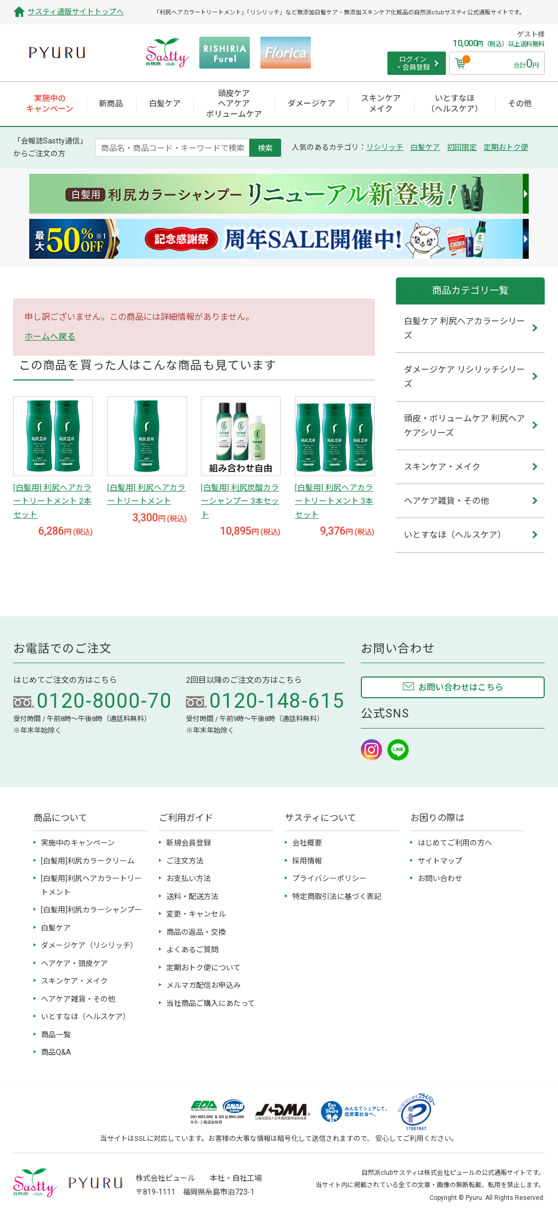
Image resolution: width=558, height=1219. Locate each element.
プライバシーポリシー (329, 878)
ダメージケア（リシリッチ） (89, 945)
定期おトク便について (203, 967)
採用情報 (307, 861)
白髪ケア (425, 147)
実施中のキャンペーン (78, 843)
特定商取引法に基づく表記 (337, 896)
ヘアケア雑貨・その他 (78, 999)
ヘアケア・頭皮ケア (74, 963)
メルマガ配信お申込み (203, 985)
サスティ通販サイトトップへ (76, 11)
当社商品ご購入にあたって (210, 1003)
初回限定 (462, 147)
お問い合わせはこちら (460, 687)
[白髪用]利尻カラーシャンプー (91, 909)
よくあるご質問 (192, 949)
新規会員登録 (188, 843)
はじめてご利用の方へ (455, 843)
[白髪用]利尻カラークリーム (87, 861)
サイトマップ (440, 861)
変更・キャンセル (196, 914)
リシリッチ (384, 147)
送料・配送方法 (192, 896)
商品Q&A (56, 1052)
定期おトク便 (506, 147)
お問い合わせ (440, 878)
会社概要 (307, 843)
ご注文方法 (185, 861)
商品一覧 (56, 1034)
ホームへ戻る (49, 337)
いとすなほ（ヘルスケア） (85, 1016)
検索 (265, 147)
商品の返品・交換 (196, 932)
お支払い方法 (188, 878)
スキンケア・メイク (74, 981)
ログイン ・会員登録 (412, 63)
